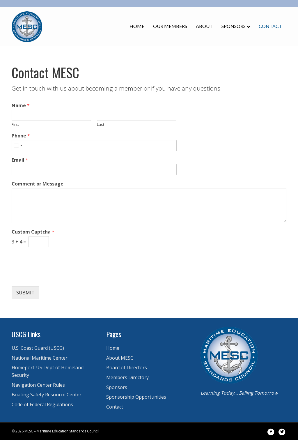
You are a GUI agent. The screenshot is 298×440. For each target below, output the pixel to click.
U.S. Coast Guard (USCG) (38, 348)
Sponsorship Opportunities (136, 397)
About (204, 26)
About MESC (119, 358)
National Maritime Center (40, 358)
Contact (270, 26)
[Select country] (18, 145)
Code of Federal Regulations (42, 404)
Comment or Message (37, 184)
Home (137, 26)
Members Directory (127, 377)
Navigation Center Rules (38, 385)
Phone (21, 136)
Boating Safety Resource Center (46, 394)
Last (100, 124)
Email (20, 160)
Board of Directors (126, 367)
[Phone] (94, 145)
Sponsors (233, 26)
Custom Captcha (33, 232)
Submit (25, 292)
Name (21, 106)
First (15, 124)
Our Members (170, 26)
